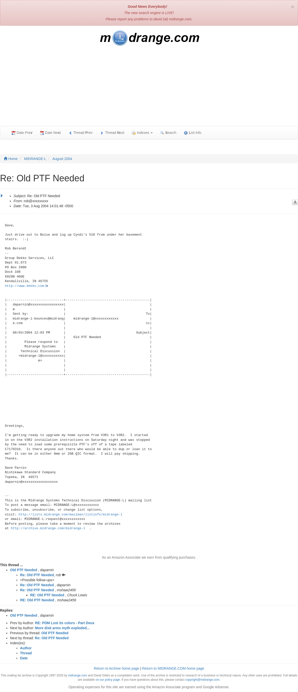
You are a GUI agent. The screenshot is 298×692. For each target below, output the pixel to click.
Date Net (50, 133)
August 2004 (62, 159)
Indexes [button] (142, 133)
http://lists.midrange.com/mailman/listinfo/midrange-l (70, 514)
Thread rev (80, 133)
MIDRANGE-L (35, 159)
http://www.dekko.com (24, 286)
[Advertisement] (149, 88)
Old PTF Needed (23, 570)
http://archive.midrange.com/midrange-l (48, 528)
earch (168, 133)
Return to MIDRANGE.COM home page (173, 668)
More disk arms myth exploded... (62, 628)
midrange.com (77, 675)
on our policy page (108, 679)
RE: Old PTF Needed (47, 595)
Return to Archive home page (116, 668)
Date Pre (22, 133)
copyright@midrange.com (202, 679)
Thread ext (112, 133)
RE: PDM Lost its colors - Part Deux (64, 623)
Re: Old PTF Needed (37, 575)
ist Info (192, 133)
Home (11, 159)
